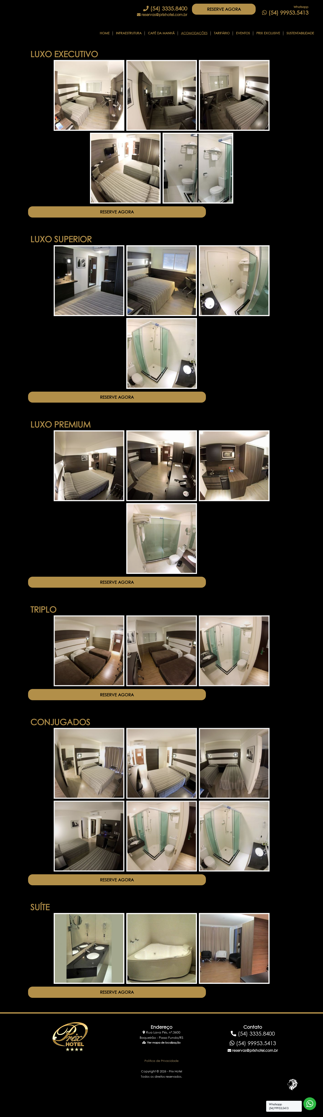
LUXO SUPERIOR (61, 242)
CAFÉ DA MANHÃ (161, 33)
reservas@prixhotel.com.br (162, 14)
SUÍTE (40, 923)
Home (105, 33)
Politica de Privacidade (161, 1081)
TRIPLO (43, 619)
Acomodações (194, 33)
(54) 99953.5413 (285, 12)
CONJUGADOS (60, 735)
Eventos (243, 33)
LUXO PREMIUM (60, 431)
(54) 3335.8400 (165, 8)
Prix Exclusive (268, 33)
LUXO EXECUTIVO (64, 54)
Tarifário (222, 33)
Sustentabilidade (300, 33)
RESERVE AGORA (227, 11)
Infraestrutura (129, 33)
